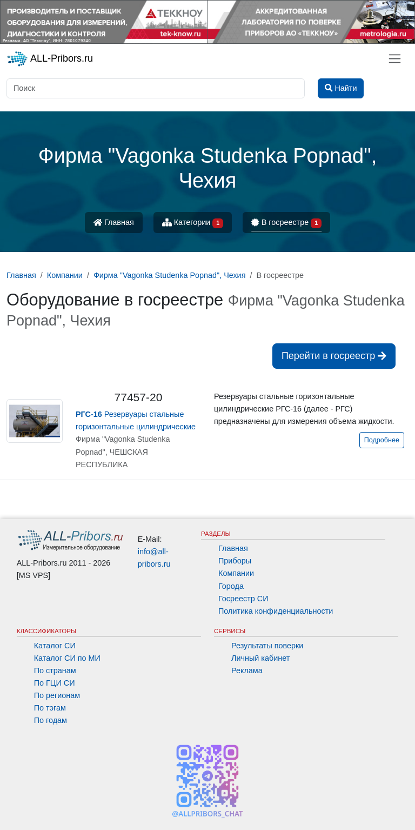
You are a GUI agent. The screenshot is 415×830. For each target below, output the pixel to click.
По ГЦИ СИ (54, 683)
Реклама (247, 670)
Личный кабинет (260, 658)
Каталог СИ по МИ (67, 658)
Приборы (234, 560)
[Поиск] (155, 88)
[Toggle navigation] (395, 58)
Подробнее (381, 440)
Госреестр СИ (243, 598)
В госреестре (286, 223)
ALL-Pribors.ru (49, 59)
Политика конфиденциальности (275, 611)
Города (231, 586)
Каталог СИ (55, 645)
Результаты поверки (267, 645)
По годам (50, 720)
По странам (55, 670)
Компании (236, 573)
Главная (113, 222)
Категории (193, 223)
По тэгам (50, 707)
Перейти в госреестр (334, 355)
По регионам (57, 695)
